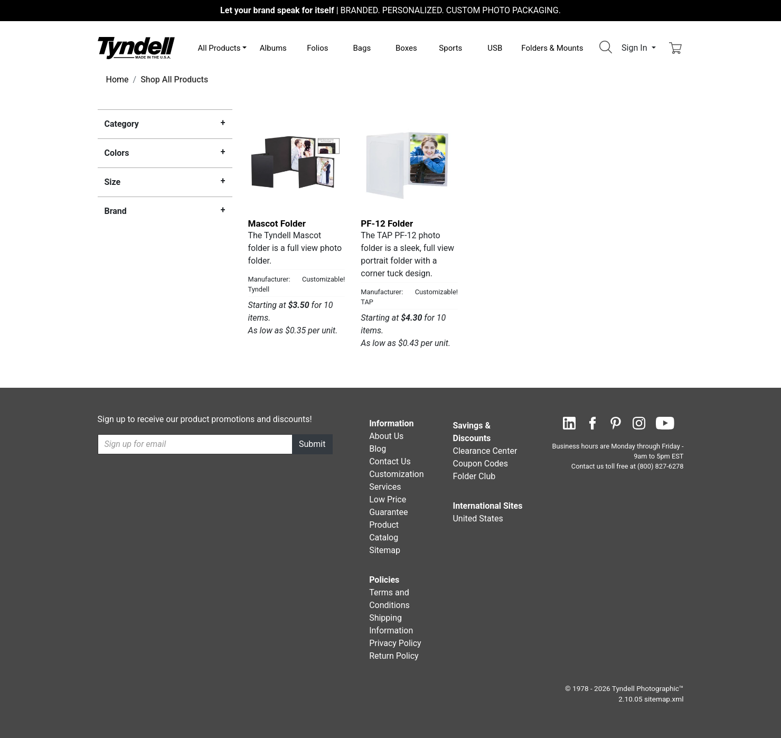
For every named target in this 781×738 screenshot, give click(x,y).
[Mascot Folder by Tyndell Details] (296, 162)
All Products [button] (219, 48)
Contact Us (390, 461)
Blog (377, 449)
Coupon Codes (480, 464)
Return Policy (393, 656)
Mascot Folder (277, 223)
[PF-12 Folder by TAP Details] (409, 162)
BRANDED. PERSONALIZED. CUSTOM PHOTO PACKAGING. (390, 10)
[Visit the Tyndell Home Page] (136, 47)
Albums (273, 48)
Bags (362, 48)
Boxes (406, 48)
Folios (317, 48)
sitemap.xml (663, 699)
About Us (386, 436)
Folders (552, 48)
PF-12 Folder (387, 223)
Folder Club (474, 476)
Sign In (635, 48)
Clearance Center (485, 451)
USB (494, 48)
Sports (450, 48)
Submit (312, 444)
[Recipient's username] (195, 444)
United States (478, 518)
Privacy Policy (395, 643)
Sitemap (384, 550)
